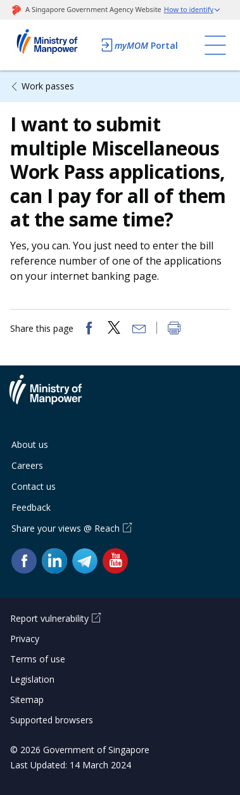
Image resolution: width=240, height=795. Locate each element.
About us (29, 444)
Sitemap (27, 699)
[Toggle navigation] (215, 45)
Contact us (33, 486)
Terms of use (37, 659)
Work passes (48, 86)
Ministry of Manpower (55, 397)
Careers (27, 465)
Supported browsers (51, 720)
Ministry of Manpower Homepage (51, 45)
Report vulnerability (49, 618)
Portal (138, 45)
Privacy (24, 639)
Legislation (32, 679)
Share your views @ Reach (65, 528)
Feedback (31, 507)
